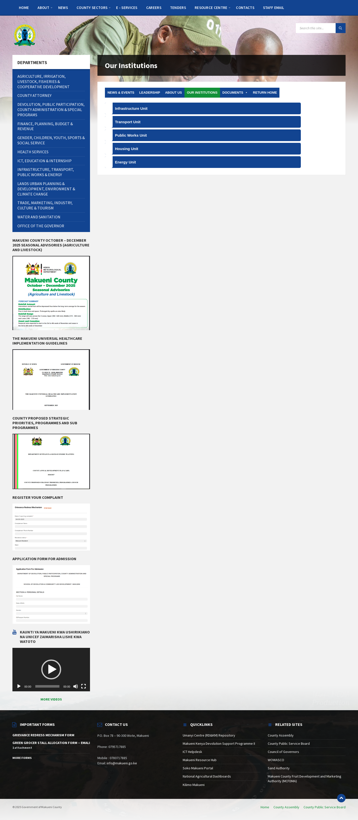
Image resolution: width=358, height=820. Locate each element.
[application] (51, 670)
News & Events (120, 92)
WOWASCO (276, 760)
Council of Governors (283, 751)
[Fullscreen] (83, 686)
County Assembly (281, 735)
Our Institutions (202, 92)
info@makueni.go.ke (122, 763)
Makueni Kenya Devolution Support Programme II (219, 743)
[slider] (47, 686)
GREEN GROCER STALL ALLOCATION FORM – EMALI (51, 743)
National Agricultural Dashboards (207, 776)
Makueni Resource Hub (200, 760)
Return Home (265, 92)
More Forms (22, 758)
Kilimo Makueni (194, 784)
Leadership (149, 92)
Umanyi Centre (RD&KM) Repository (209, 735)
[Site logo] (24, 34)
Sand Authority (279, 768)
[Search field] (321, 28)
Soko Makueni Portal (198, 768)
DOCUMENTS (235, 93)
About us (173, 92)
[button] (51, 669)
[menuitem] (24, 7)
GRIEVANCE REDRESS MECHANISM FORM (43, 735)
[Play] (18, 686)
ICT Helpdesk (192, 751)
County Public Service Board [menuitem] (325, 807)
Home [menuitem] (265, 807)
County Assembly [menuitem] (286, 807)
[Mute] (75, 686)
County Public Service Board (289, 743)
